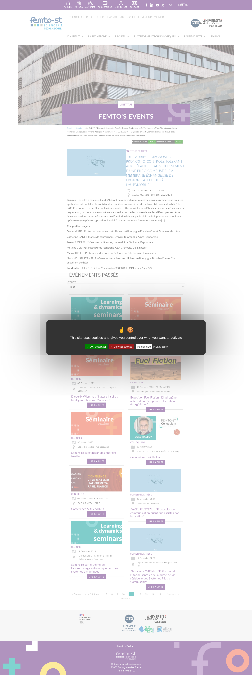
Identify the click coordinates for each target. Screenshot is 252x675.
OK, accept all (96, 346)
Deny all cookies (121, 346)
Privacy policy (160, 346)
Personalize (144, 346)
